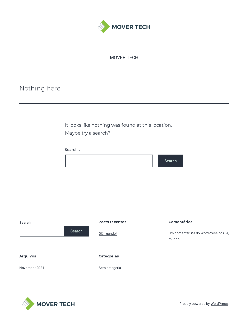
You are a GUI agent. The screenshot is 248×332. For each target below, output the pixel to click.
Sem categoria (110, 268)
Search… (72, 150)
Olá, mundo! (108, 233)
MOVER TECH (124, 57)
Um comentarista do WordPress (193, 233)
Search (25, 222)
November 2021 (31, 268)
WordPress (219, 304)
